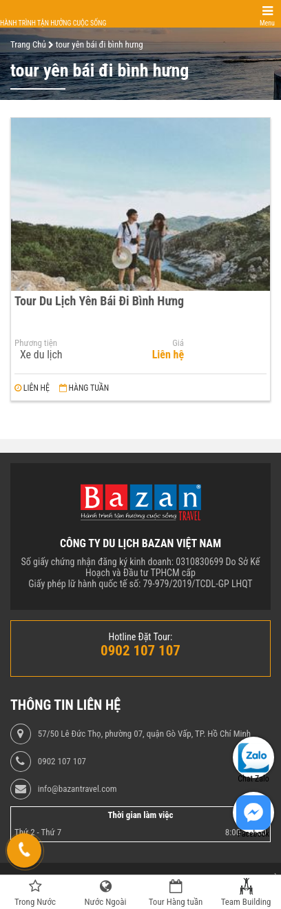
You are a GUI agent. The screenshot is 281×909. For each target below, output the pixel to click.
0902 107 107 (62, 761)
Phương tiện (35, 343)
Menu (267, 23)
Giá (178, 343)
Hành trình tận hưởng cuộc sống (53, 23)
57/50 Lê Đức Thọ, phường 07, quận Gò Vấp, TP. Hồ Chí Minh (144, 734)
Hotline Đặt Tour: (141, 636)
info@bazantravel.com (77, 789)
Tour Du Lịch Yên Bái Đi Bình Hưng (99, 301)
